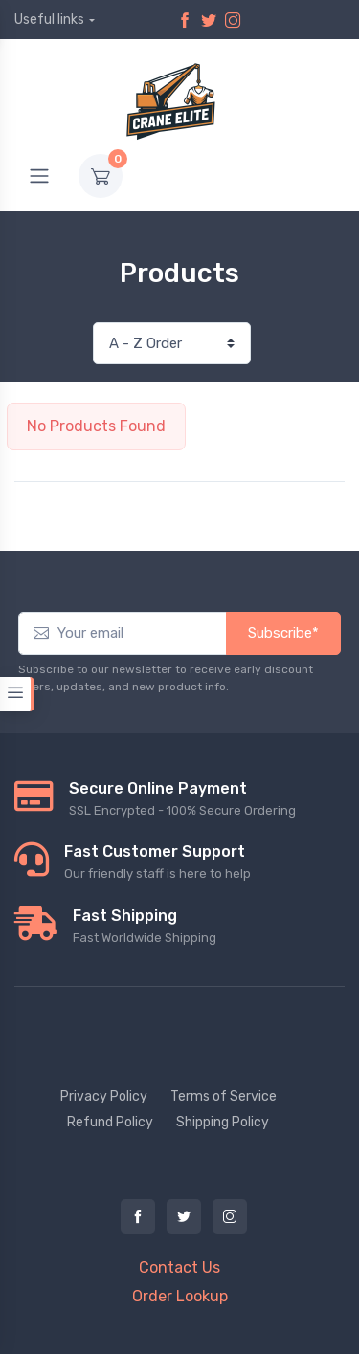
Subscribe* (283, 633)
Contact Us (179, 1267)
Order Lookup (180, 1296)
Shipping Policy (222, 1122)
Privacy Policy (103, 1096)
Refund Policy (110, 1122)
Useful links (49, 19)
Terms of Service (223, 1096)
